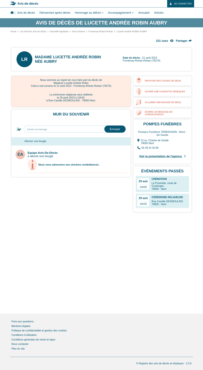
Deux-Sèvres (78, 31)
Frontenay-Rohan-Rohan (100, 31)
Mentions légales (20, 326)
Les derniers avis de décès (33, 31)
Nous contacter (20, 344)
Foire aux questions (22, 321)
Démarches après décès (54, 12)
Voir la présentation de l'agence (162, 156)
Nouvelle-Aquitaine (59, 31)
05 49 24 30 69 (147, 147)
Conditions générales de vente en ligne (33, 339)
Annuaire (144, 12)
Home (13, 31)
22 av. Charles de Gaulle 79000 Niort (153, 142)
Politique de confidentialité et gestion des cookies (39, 330)
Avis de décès (26, 12)
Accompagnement (119, 12)
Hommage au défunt (88, 12)
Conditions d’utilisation (24, 335)
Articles (159, 12)
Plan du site (18, 348)
